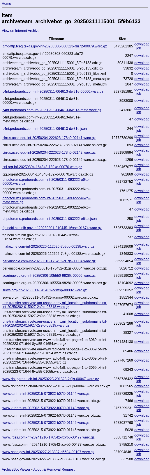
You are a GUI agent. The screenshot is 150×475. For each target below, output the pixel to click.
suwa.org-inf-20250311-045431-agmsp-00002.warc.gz (44, 290)
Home (6, 3)
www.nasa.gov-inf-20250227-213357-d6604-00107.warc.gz (48, 452)
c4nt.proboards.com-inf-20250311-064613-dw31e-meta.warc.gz (51, 110)
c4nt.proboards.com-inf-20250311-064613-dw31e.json (44, 128)
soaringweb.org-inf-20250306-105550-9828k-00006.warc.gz (48, 275)
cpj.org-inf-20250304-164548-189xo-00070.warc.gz (42, 167)
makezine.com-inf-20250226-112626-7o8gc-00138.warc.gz (48, 246)
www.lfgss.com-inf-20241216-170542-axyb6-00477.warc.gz (48, 437)
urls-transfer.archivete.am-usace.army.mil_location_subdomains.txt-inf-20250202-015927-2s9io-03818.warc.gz (54, 305)
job (138, 48)
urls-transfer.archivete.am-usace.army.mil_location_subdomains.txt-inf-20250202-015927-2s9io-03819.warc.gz (54, 323)
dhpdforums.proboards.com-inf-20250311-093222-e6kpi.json (49, 219)
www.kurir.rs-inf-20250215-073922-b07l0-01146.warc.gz (46, 423)
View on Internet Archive (20, 31)
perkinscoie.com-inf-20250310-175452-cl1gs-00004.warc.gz (48, 261)
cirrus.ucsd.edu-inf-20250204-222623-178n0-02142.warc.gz (48, 152)
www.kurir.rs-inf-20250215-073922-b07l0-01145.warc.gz (46, 408)
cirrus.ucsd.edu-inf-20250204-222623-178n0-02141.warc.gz (48, 138)
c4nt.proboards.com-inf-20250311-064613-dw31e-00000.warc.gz (52, 91)
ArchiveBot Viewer (16, 469)
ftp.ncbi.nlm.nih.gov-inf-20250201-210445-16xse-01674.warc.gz (52, 228)
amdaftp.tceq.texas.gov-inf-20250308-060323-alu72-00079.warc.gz (54, 46)
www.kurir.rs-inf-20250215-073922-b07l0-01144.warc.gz (46, 393)
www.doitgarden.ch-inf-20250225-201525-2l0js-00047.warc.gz (50, 379)
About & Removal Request (54, 469)
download (142, 44)
